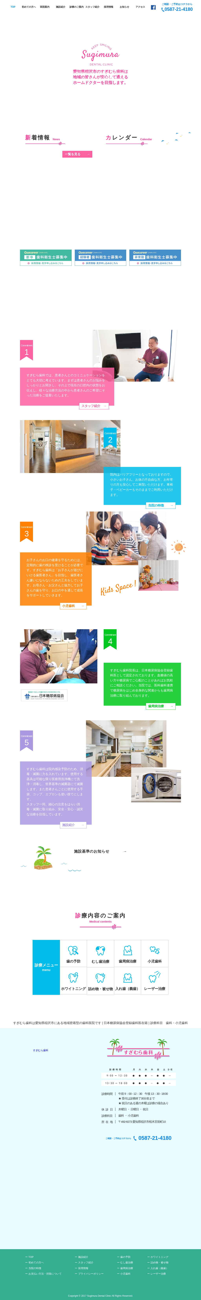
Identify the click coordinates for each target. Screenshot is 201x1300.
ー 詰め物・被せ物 (157, 1262)
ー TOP (29, 1256)
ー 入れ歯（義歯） (157, 1268)
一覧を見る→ (77, 154)
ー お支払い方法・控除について (43, 1273)
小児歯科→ (73, 606)
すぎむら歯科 (40, 1050)
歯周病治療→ (160, 706)
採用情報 (108, 7)
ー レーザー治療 (156, 1273)
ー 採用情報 (81, 1268)
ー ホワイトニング (157, 1256)
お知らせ (124, 7)
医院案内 (44, 7)
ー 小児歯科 (124, 1273)
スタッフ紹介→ (94, 406)
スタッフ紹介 (92, 7)
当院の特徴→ (160, 505)
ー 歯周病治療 (125, 1268)
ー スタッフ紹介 (84, 1262)
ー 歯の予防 (124, 1256)
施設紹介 (60, 7)
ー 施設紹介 (81, 1256)
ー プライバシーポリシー (89, 1273)
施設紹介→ (73, 825)
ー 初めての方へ (34, 1262)
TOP (13, 7)
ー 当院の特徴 (33, 1268)
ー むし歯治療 (125, 1262)
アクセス (140, 7)
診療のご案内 (76, 7)
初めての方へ (29, 7)
